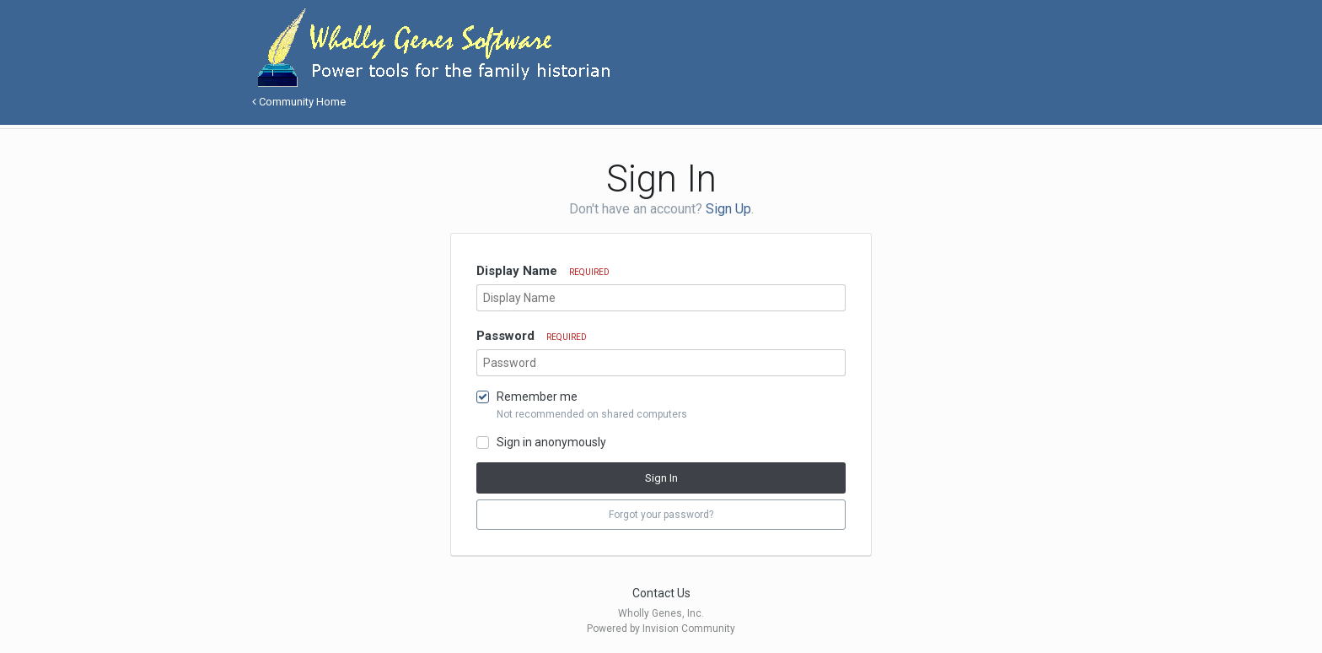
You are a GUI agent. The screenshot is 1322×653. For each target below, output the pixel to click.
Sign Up (728, 209)
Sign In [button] (661, 478)
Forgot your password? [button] (661, 515)
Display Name (543, 270)
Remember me (537, 396)
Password (531, 335)
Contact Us (661, 593)
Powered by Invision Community (661, 628)
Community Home (299, 101)
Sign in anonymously (551, 442)
